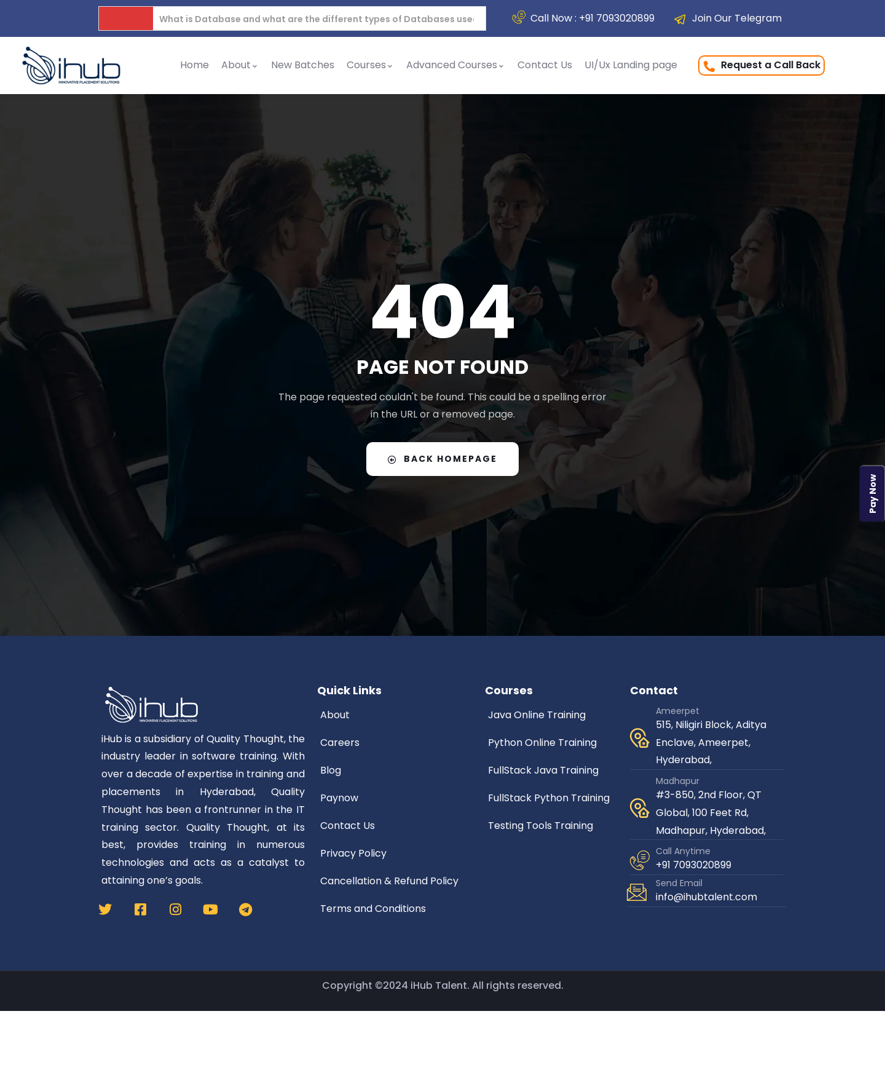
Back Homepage (442, 459)
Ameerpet (677, 711)
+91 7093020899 (693, 865)
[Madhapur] (640, 808)
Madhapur (677, 781)
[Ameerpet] (640, 738)
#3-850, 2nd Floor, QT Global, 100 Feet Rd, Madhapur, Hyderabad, (711, 813)
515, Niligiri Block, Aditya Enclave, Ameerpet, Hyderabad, (711, 742)
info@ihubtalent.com (706, 897)
